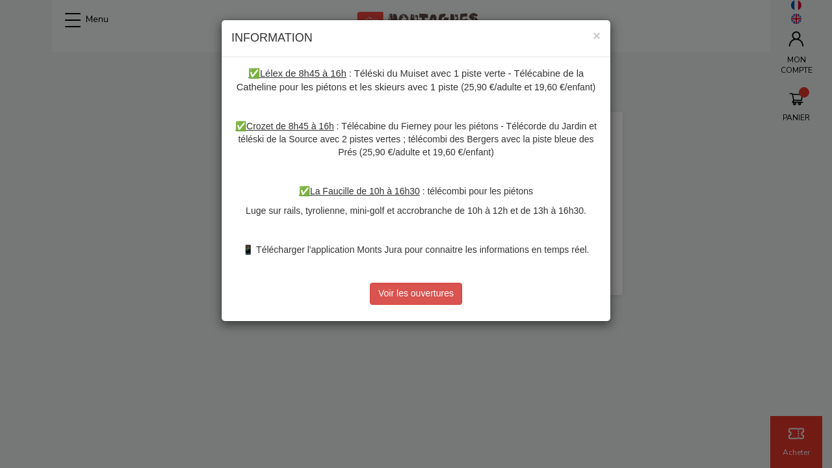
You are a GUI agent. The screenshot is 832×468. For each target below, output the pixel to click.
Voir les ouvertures (416, 293)
